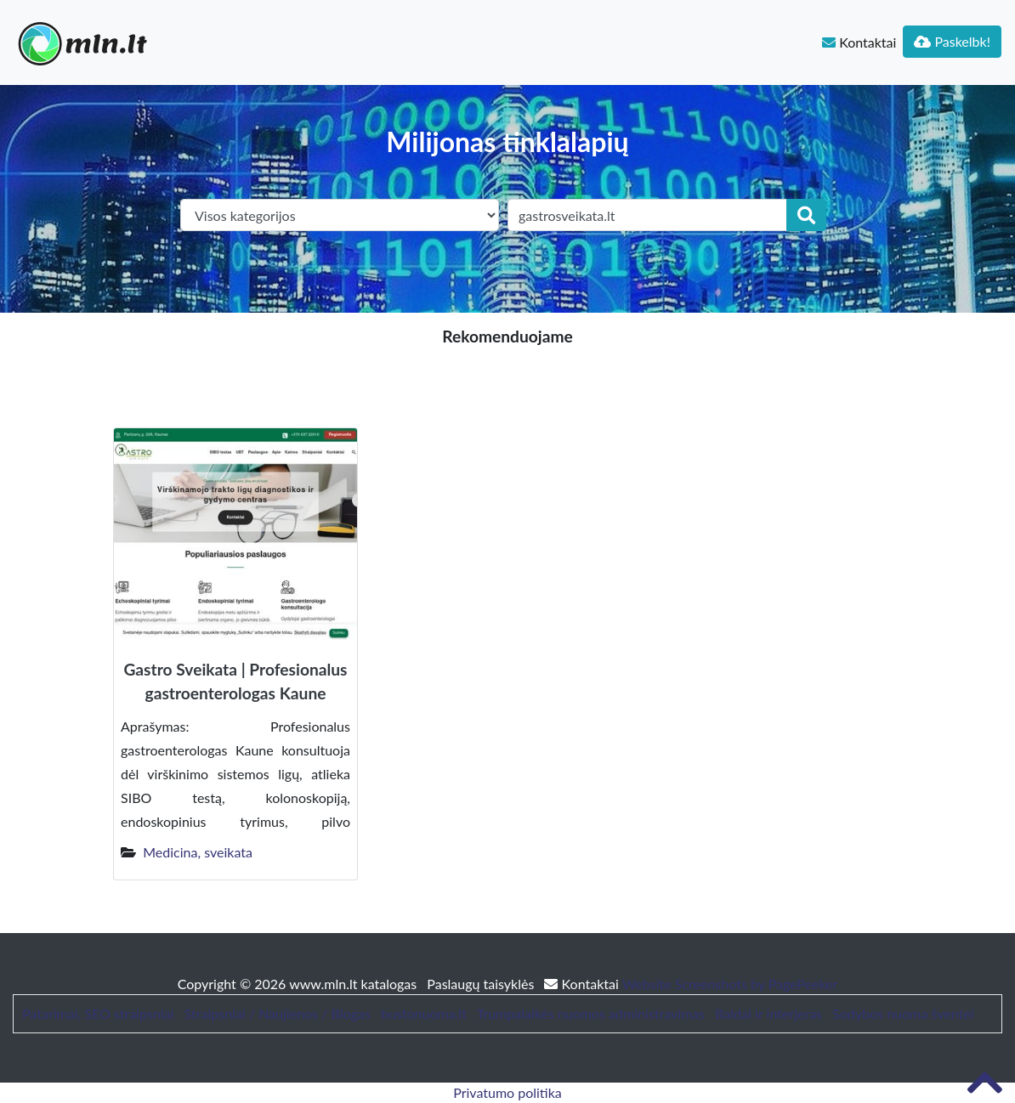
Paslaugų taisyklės (482, 984)
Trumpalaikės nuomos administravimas (591, 1013)
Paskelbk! (952, 41)
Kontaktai (859, 42)
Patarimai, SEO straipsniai (97, 1013)
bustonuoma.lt (424, 1013)
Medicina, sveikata (197, 852)
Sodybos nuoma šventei (902, 1013)
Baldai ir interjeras (768, 1013)
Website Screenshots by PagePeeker (730, 984)
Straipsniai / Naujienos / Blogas (277, 1013)
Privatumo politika (507, 1092)
